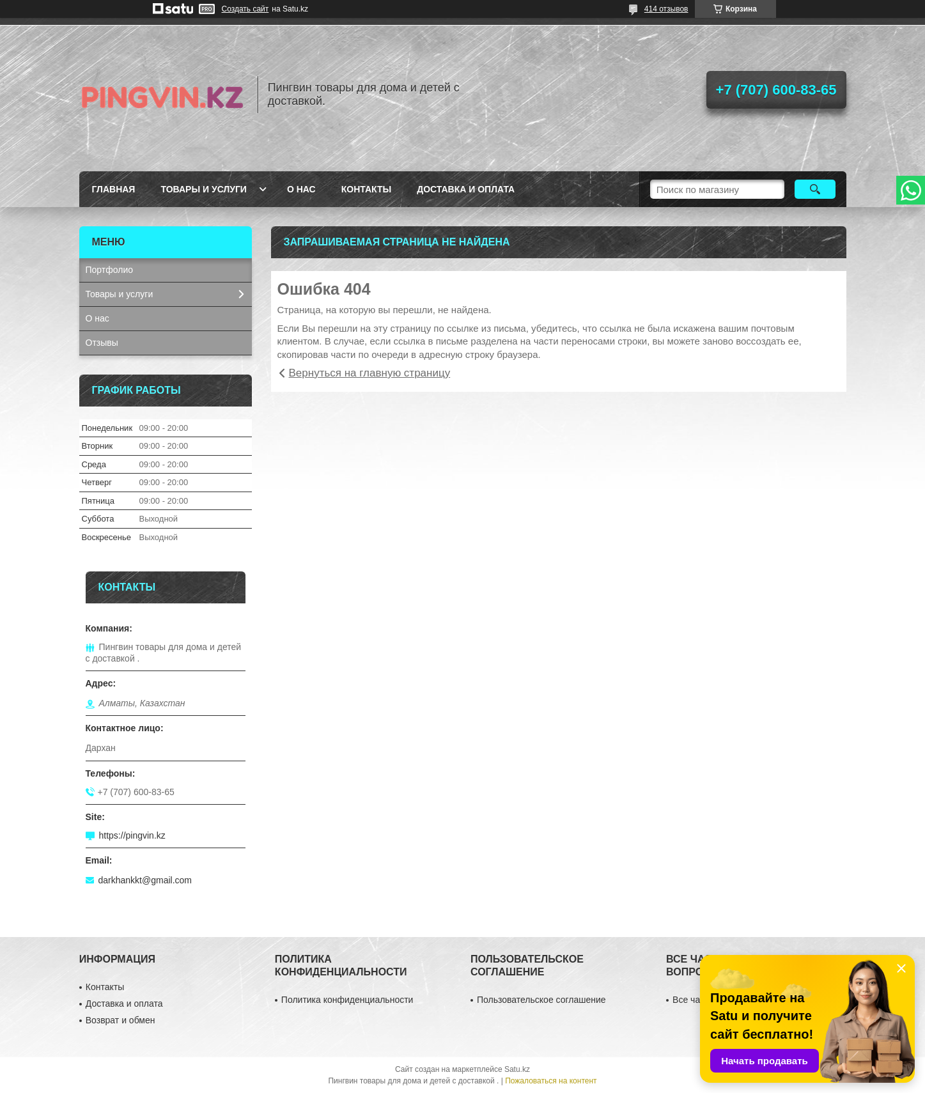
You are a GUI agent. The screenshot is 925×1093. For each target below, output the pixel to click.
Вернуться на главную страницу (370, 373)
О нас (301, 189)
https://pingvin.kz (132, 835)
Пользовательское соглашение (541, 1000)
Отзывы (102, 342)
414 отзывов (666, 8)
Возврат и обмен (120, 1020)
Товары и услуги (203, 189)
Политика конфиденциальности (347, 1000)
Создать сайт (245, 8)
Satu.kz (517, 1069)
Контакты (366, 189)
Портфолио (110, 270)
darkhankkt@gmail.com (145, 880)
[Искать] (815, 189)
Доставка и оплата (466, 189)
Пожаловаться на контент (550, 1080)
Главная (114, 189)
